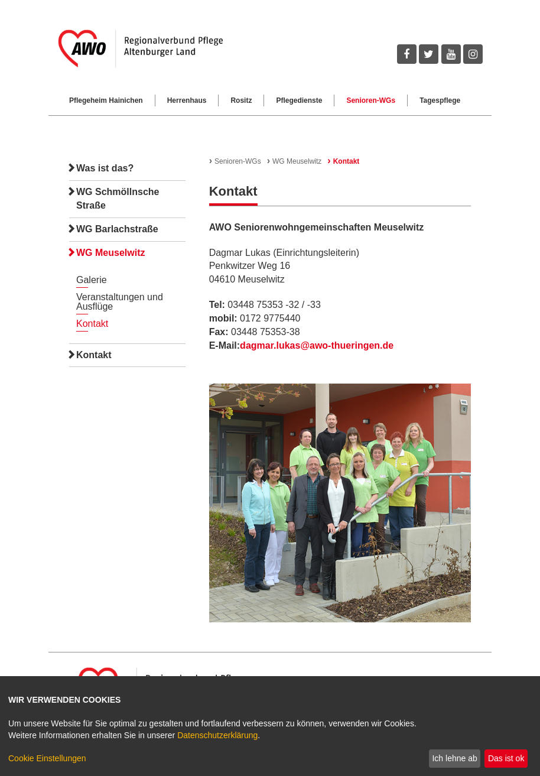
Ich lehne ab (454, 758)
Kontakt (92, 324)
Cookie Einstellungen (47, 758)
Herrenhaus (187, 100)
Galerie (91, 280)
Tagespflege (439, 100)
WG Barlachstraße (117, 229)
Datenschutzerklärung (217, 735)
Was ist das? (105, 168)
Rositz (241, 100)
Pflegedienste (299, 100)
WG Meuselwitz (110, 253)
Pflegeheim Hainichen (106, 100)
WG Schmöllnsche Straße (117, 198)
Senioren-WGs (370, 100)
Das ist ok (506, 758)
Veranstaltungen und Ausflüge (119, 301)
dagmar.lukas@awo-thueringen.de (316, 345)
